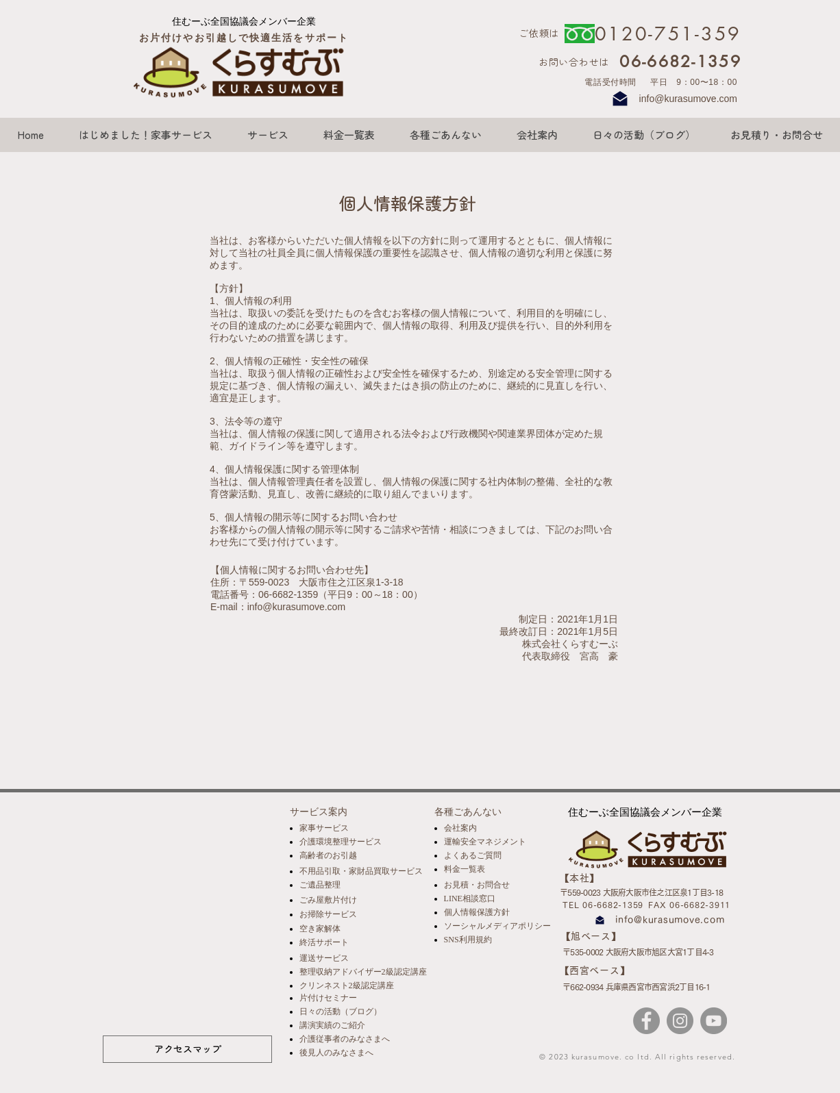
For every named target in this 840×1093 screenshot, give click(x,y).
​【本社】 (580, 878)
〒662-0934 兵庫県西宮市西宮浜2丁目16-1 (637, 987)
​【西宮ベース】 (595, 970)
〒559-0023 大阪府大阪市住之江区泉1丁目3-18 (641, 892)
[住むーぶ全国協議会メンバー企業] (244, 21)
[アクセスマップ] (187, 1049)
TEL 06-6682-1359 (603, 905)
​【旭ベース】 (591, 936)
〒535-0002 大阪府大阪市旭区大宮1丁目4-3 (638, 952)
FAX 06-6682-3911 (689, 905)
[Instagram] (680, 1020)
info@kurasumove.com (688, 98)
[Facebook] (646, 1020)
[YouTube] (713, 1020)
